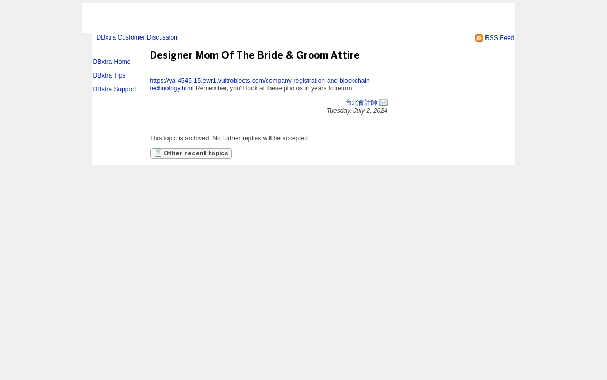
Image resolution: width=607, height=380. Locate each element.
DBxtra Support (114, 89)
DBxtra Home (112, 61)
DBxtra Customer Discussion (137, 37)
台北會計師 (361, 102)
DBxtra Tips (109, 75)
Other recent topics (191, 152)
